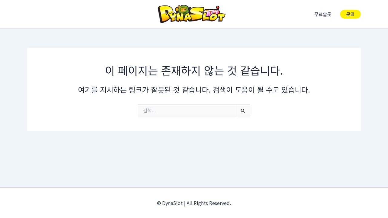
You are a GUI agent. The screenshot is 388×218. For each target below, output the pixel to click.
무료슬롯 (324, 14)
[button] (350, 14)
